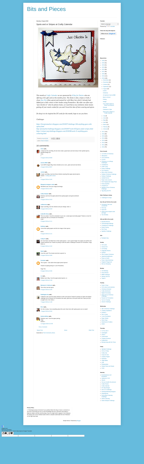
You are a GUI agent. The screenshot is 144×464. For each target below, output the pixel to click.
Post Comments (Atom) (49, 332)
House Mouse (105, 272)
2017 (103, 131)
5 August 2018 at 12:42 (46, 246)
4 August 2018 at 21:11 (46, 221)
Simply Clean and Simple (108, 366)
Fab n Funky (105, 314)
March (105, 124)
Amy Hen (44, 100)
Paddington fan (45, 294)
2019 (103, 76)
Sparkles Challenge (106, 231)
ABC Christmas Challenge (108, 308)
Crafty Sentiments (106, 291)
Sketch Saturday (106, 398)
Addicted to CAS (106, 378)
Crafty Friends (105, 384)
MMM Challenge (106, 274)
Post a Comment (43, 327)
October (105, 84)
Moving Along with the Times (109, 342)
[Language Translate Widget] (109, 24)
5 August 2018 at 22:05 (46, 289)
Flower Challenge (106, 168)
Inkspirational (105, 393)
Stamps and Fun (106, 276)
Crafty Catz (104, 353)
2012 (103, 142)
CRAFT (103, 334)
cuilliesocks (44, 204)
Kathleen (43, 226)
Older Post (91, 330)
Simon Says (105, 320)
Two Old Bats (105, 214)
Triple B (103, 278)
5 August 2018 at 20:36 (46, 271)
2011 (103, 144)
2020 (103, 73)
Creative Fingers (106, 356)
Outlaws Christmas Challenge (109, 174)
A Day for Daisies (78, 95)
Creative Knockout (106, 338)
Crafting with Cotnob (50, 175)
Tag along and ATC (106, 190)
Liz (41, 276)
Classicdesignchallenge (107, 223)
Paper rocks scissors (107, 180)
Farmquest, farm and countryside (107, 205)
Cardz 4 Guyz (105, 285)
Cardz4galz (104, 332)
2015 (103, 136)
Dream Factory (105, 227)
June (104, 118)
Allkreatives (104, 155)
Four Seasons (105, 170)
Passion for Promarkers (107, 298)
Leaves (105, 90)
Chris (42, 148)
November (106, 82)
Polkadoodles (105, 364)
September (106, 86)
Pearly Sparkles (105, 183)
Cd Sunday (104, 248)
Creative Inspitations (107, 310)
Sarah (42, 251)
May (104, 120)
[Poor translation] (11, 433)
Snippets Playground (107, 262)
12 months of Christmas (107, 153)
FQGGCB (104, 358)
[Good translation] (5, 433)
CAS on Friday (105, 351)
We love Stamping (106, 264)
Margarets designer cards (47, 184)
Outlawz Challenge (106, 176)
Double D (104, 312)
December (106, 80)
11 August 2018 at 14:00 (47, 323)
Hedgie (104, 101)
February (105, 126)
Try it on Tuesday (106, 300)
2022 (103, 69)
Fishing (105, 99)
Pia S (42, 307)
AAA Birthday (105, 270)
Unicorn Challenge (106, 301)
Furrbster (43, 260)
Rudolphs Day (105, 238)
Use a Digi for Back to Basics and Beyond (108, 104)
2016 (103, 134)
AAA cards (104, 244)
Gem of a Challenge (107, 389)
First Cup (104, 207)
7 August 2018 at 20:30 (46, 311)
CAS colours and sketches (108, 287)
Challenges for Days (107, 197)
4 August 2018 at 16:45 (46, 179)
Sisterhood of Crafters (107, 322)
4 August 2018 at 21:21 (46, 233)
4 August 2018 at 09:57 (46, 167)
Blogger (79, 420)
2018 (103, 78)
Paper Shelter (105, 318)
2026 (103, 60)
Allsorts (103, 380)
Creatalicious (105, 164)
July (104, 115)
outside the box (105, 178)
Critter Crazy (105, 166)
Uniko (103, 368)
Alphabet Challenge (106, 349)
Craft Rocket (105, 336)
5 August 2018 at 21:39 (46, 280)
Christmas (105, 93)
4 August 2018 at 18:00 (46, 188)
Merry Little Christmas (107, 172)
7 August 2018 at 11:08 (46, 302)
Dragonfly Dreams (106, 250)
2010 (103, 147)
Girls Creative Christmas (108, 254)
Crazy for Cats (105, 354)
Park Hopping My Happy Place (109, 181)
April (104, 122)
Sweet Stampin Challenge (108, 400)
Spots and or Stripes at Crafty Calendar (108, 112)
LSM (103, 362)
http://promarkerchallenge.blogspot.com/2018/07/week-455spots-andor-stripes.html (64, 129)
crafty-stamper (44, 193)
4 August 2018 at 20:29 (46, 209)
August (105, 88)
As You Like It (105, 330)
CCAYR (103, 159)
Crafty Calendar (51, 95)
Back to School (106, 97)
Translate (110, 26)
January (105, 129)
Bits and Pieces (46, 9)
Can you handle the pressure (109, 382)
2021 (103, 71)
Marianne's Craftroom (46, 285)
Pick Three (104, 229)
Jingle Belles (105, 360)
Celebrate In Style (107, 109)
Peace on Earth (105, 258)
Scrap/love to (105, 185)
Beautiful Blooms (106, 221)
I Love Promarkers (106, 316)
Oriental (105, 107)
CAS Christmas (105, 157)
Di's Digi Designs (106, 387)
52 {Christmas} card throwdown (106, 375)
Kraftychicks (105, 340)
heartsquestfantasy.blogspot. (109, 391)
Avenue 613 (105, 246)
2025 (103, 63)
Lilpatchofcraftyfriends (107, 256)
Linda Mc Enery (45, 214)
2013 (103, 140)
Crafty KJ (43, 238)
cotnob (42, 172)
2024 (103, 65)
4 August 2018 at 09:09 (46, 157)
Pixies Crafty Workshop (107, 260)
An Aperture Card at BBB (109, 95)
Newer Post (40, 330)
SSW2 (103, 324)
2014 (103, 138)
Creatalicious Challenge (107, 225)
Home (65, 330)
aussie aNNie (44, 162)
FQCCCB (104, 209)
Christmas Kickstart (106, 289)
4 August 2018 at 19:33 (46, 199)
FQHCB (103, 252)
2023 (103, 67)
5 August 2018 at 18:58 (46, 255)
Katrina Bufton (44, 316)
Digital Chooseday (106, 293)
